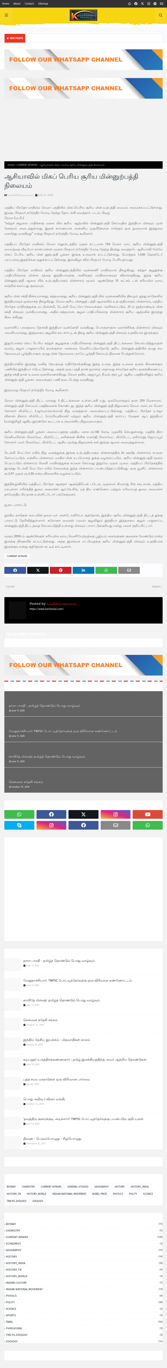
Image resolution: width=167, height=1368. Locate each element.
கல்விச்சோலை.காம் (20, 195)
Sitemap (43, 3)
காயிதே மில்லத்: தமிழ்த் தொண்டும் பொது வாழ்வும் (47, 757)
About (16, 3)
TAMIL (84, 1321)
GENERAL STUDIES (78, 1186)
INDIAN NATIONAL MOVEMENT (69, 1193)
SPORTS (84, 1315)
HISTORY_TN (14, 1193)
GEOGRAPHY (101, 1186)
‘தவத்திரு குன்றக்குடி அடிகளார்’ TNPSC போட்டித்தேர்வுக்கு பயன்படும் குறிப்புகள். (83, 1119)
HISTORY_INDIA (140, 1186)
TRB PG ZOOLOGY (17, 1201)
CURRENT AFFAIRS (27, 164)
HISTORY (120, 1186)
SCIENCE (148, 1193)
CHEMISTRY (28, 1186)
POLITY (133, 1193)
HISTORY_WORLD (36, 1193)
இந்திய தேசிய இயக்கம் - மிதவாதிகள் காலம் (56, 1040)
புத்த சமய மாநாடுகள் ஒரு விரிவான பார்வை (56, 1079)
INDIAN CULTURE (84, 1282)
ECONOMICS (84, 1243)
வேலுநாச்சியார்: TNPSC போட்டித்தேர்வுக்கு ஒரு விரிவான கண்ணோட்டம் (63, 731)
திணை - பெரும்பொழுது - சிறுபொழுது (52, 1139)
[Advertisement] (83, 130)
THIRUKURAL (84, 1328)
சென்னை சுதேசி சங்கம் (26, 782)
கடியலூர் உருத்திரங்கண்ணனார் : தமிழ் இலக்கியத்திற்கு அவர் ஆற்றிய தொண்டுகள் (85, 1060)
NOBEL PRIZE (99, 1193)
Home (5, 3)
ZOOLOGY (37, 1201)
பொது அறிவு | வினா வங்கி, (44, 1099)
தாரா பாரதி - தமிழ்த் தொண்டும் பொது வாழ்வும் (44, 706)
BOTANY (11, 1186)
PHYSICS (118, 1193)
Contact (29, 3)
